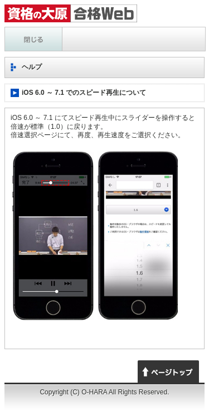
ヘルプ (33, 39)
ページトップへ (168, 371)
